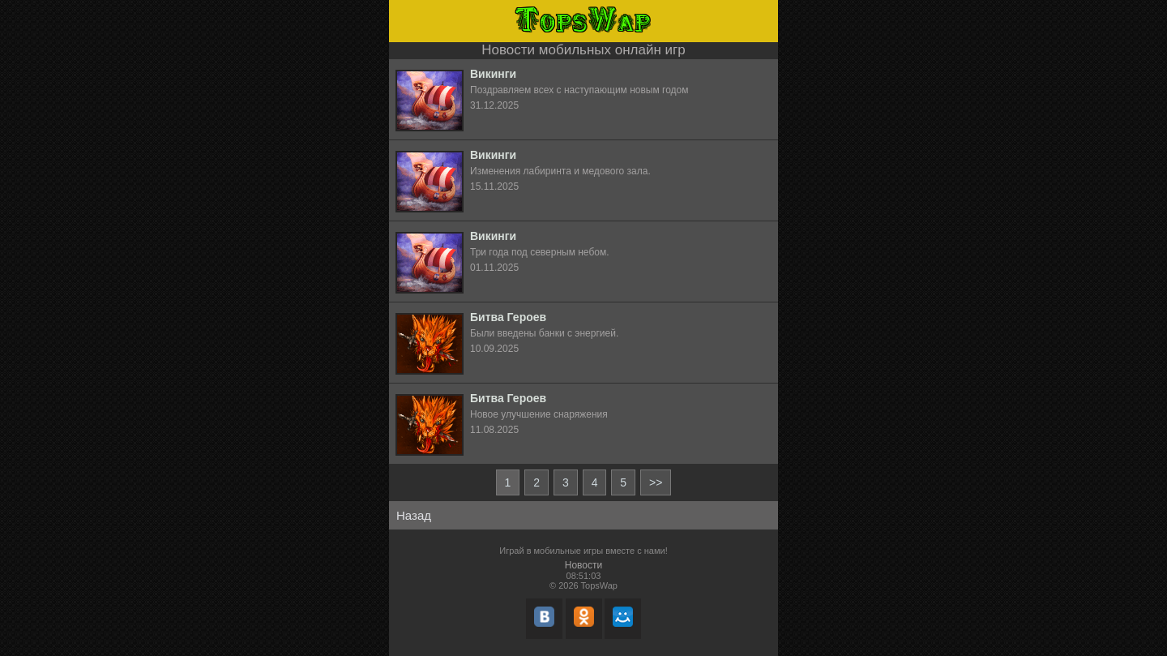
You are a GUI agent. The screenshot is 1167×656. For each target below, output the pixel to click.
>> (655, 482)
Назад (413, 515)
